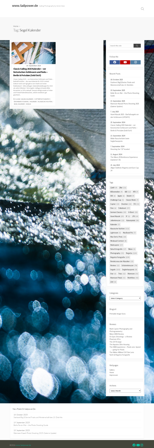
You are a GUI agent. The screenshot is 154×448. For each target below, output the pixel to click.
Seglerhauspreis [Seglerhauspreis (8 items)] (129, 270)
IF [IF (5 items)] (128, 217)
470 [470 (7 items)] (135, 192)
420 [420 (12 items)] (128, 192)
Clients (120, 14)
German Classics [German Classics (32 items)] (118, 212)
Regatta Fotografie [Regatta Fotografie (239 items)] (119, 257)
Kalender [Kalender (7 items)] (115, 225)
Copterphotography (42, 99)
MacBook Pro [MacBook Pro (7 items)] (129, 233)
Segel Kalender (19, 104)
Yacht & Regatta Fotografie (119, 355)
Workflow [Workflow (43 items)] (133, 278)
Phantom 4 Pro (115, 339)
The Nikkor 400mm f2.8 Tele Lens (121, 352)
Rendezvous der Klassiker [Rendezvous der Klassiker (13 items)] (121, 262)
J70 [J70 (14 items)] (135, 217)
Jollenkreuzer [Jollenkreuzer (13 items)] (117, 221)
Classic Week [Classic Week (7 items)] (132, 200)
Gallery (112, 370)
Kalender (33, 102)
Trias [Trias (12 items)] (121, 274)
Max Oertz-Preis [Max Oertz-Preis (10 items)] (118, 237)
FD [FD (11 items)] (136, 204)
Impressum (90, 14)
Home (13, 14)
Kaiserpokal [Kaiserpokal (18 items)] (132, 221)
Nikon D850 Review (116, 334)
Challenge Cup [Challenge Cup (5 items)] (117, 200)
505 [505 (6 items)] (113, 196)
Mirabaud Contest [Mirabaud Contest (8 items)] (118, 241)
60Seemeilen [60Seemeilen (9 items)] (116, 192)
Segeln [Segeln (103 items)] (115, 270)
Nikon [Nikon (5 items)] (131, 249)
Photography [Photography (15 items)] (117, 253)
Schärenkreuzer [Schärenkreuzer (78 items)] (129, 266)
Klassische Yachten (45, 102)
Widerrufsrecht (77, 14)
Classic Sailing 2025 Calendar (45, 14)
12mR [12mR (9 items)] (113, 188)
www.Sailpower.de (23, 445)
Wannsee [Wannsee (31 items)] (133, 274)
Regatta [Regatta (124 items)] (131, 253)
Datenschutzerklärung (105, 14)
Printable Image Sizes (117, 314)
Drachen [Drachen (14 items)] (126, 204)
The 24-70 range (115, 342)
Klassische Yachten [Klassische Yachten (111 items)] (119, 229)
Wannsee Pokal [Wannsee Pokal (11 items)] (117, 278)
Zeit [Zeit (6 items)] (113, 282)
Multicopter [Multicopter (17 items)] (116, 245)
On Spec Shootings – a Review (120, 337)
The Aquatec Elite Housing (119, 344)
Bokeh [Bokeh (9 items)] (130, 196)
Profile (128, 14)
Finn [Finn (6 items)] (113, 208)
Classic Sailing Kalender (24, 99)
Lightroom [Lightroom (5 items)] (115, 233)
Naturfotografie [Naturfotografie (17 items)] (118, 249)
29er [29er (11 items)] (122, 188)
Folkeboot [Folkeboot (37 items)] (124, 208)
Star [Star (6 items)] (113, 274)
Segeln (28, 104)
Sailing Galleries (25, 14)
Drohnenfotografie (21, 102)
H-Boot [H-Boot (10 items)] (133, 212)
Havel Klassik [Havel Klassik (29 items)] (117, 217)
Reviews (64, 14)
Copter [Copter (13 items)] (114, 204)
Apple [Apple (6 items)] (121, 196)
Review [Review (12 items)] (114, 266)
